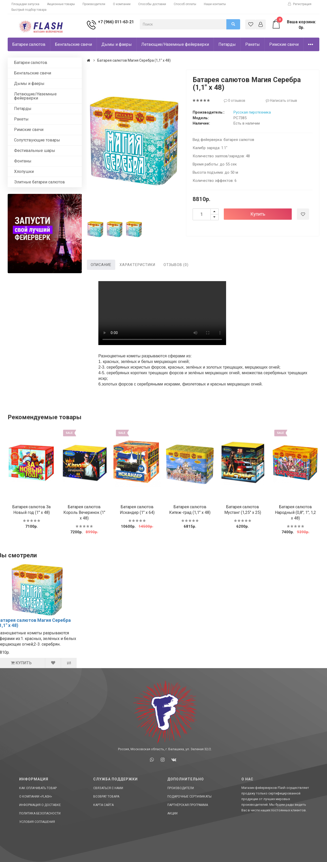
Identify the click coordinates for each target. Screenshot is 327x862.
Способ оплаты (185, 4)
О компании (122, 4)
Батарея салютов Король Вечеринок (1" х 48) (84, 512)
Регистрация (299, 4)
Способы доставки (152, 4)
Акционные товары (61, 4)
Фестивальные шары (34, 150)
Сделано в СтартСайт (292, 842)
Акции (172, 813)
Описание (101, 265)
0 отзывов (234, 100)
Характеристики (137, 265)
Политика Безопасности (40, 813)
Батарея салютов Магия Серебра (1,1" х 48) (134, 60)
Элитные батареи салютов (39, 182)
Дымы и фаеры (116, 44)
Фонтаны (22, 161)
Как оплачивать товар (38, 788)
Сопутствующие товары (37, 140)
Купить (257, 214)
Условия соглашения (37, 822)
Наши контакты (215, 4)
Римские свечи (284, 44)
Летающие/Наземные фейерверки (175, 44)
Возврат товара (106, 796)
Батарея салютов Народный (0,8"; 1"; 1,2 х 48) (295, 512)
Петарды (227, 44)
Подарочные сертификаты (189, 796)
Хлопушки (24, 171)
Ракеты (252, 44)
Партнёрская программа (187, 805)
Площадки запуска (25, 4)
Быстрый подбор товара (28, 10)
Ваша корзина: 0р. (294, 24)
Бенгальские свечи (73, 44)
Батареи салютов (28, 44)
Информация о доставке (40, 805)
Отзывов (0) (176, 265)
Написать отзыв (281, 100)
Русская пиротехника (252, 112)
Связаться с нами (108, 788)
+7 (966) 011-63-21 (116, 21)
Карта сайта (103, 805)
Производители (94, 4)
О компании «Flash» (35, 796)
